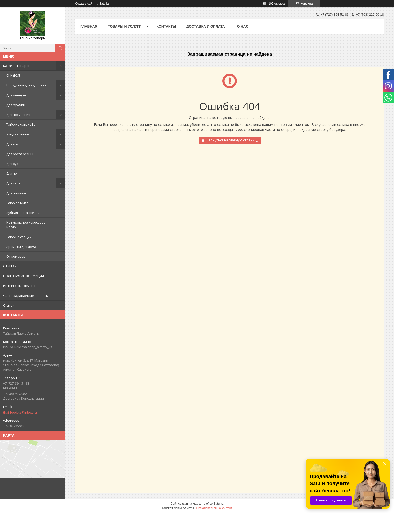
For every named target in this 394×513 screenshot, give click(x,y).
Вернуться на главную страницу (232, 140)
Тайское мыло (17, 203)
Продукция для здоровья (26, 85)
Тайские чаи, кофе (21, 124)
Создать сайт (84, 3)
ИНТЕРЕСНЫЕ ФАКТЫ (19, 286)
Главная (88, 26)
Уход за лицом (17, 134)
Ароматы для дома (21, 246)
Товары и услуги (125, 26)
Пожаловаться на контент (214, 508)
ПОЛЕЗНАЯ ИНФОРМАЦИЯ (23, 276)
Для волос (14, 144)
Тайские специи (19, 237)
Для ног (12, 173)
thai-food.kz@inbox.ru (20, 412)
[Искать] (60, 48)
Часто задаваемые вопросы (26, 295)
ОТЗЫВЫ (9, 266)
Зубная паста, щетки (23, 212)
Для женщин (16, 95)
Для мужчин (15, 105)
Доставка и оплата (205, 26)
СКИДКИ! (13, 75)
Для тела (13, 183)
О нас (243, 26)
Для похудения (18, 114)
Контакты (166, 26)
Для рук (12, 163)
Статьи (9, 305)
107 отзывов (277, 3)
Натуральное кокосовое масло (26, 224)
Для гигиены (16, 193)
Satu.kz (218, 503)
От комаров (15, 256)
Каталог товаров (16, 65)
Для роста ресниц (20, 154)
